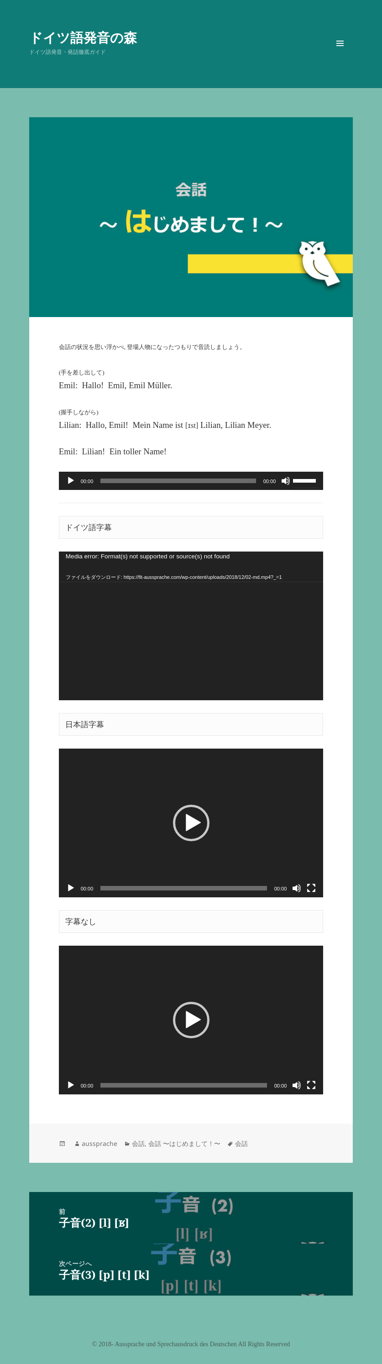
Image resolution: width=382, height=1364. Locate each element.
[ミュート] (285, 480)
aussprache (99, 1143)
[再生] (70, 480)
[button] (191, 823)
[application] (191, 481)
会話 (138, 1143)
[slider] (178, 481)
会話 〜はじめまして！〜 (184, 1143)
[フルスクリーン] (311, 888)
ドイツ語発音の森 (83, 37)
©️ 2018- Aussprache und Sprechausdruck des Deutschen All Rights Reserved (191, 1344)
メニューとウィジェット (340, 56)
